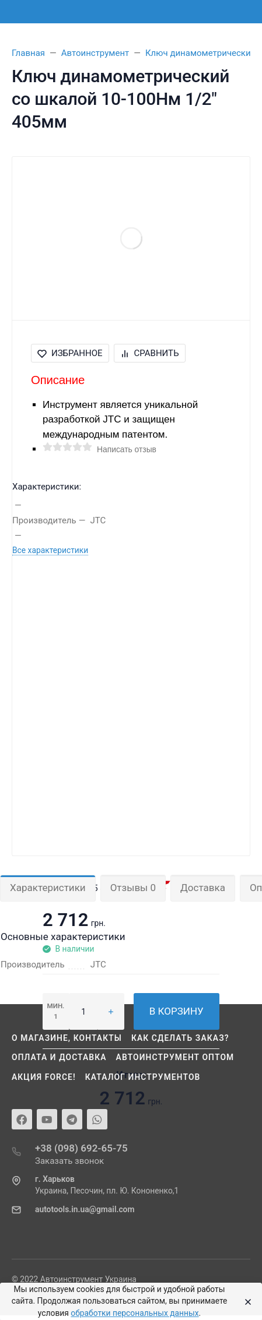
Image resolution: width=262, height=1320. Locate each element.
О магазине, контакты (67, 1038)
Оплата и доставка (59, 1057)
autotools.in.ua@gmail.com (84, 1209)
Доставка (202, 887)
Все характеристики (50, 550)
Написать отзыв (126, 449)
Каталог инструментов (143, 1077)
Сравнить (149, 353)
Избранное (70, 353)
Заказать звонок (69, 1161)
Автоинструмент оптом (175, 1057)
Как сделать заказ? (180, 1038)
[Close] (245, 1301)
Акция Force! (44, 1077)
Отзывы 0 (133, 887)
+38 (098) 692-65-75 (81, 1148)
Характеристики (48, 887)
